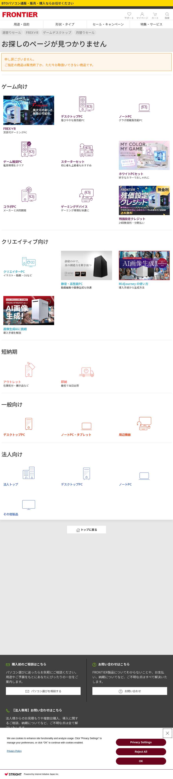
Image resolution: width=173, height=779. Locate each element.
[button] (21, 24)
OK (141, 761)
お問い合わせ (130, 691)
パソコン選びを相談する (43, 691)
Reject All (141, 751)
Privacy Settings (141, 742)
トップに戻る (86, 530)
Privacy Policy (14, 751)
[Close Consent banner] (167, 733)
